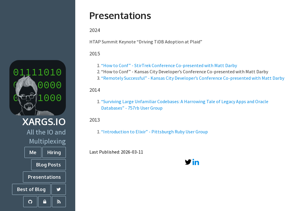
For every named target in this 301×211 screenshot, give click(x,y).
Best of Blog (31, 189)
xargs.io (44, 121)
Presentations (44, 177)
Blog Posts (48, 165)
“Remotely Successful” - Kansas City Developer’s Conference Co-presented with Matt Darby (192, 78)
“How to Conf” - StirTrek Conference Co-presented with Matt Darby (169, 65)
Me (32, 152)
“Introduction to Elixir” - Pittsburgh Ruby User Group (154, 132)
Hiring (54, 152)
